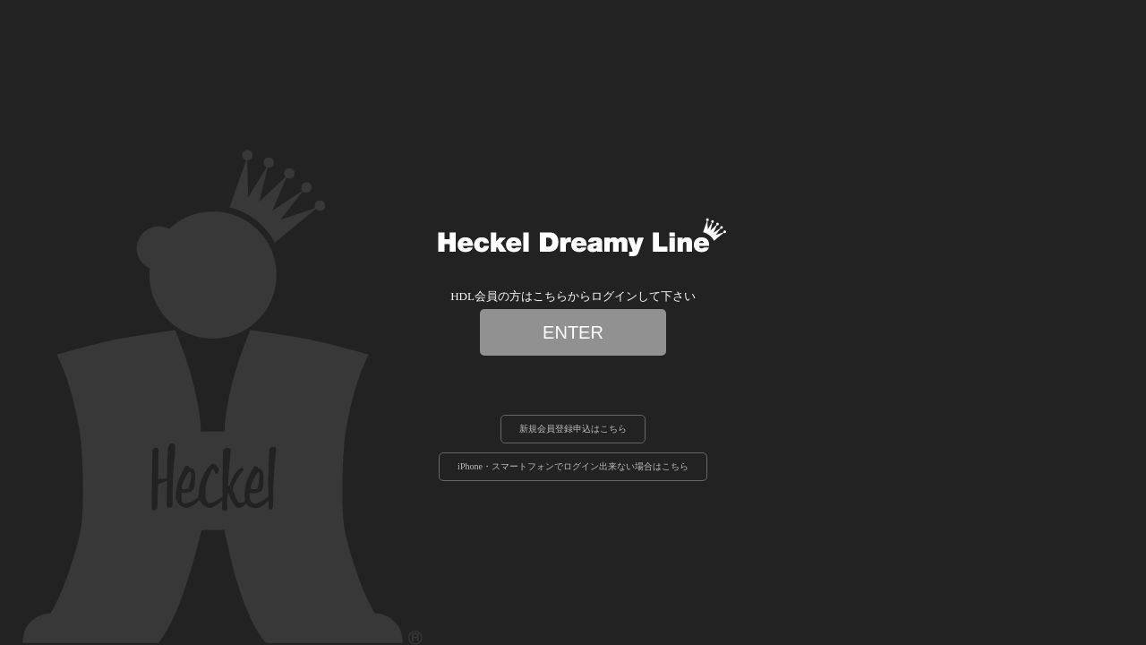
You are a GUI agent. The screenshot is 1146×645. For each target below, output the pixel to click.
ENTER (573, 332)
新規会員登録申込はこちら (573, 429)
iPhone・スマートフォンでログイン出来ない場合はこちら (573, 466)
